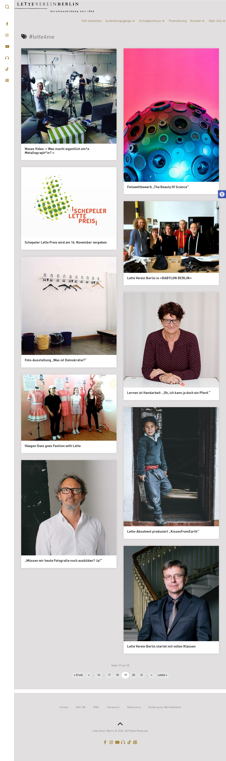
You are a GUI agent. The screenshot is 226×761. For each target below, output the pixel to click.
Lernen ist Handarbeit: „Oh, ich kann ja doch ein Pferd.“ (168, 393)
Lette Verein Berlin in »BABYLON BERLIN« (159, 278)
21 (141, 675)
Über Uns (208, 21)
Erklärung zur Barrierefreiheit (164, 707)
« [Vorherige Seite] (88, 675)
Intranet (63, 707)
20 (133, 675)
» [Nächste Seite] (151, 675)
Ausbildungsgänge (111, 21)
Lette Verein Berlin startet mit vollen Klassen (161, 646)
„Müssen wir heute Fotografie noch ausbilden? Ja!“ (63, 560)
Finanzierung (171, 21)
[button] (222, 194)
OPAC (96, 707)
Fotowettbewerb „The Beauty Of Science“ (158, 187)
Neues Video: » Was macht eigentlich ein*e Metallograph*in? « (57, 151)
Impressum (113, 707)
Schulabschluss (143, 21)
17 (109, 675)
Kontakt (188, 21)
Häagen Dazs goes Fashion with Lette (53, 446)
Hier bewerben (85, 21)
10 (98, 675)
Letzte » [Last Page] (162, 675)
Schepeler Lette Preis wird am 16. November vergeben (66, 242)
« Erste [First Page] (78, 675)
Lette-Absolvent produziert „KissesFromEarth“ (163, 531)
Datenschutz (134, 707)
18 (117, 675)
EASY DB (80, 707)
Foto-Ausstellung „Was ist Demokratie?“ (55, 360)
